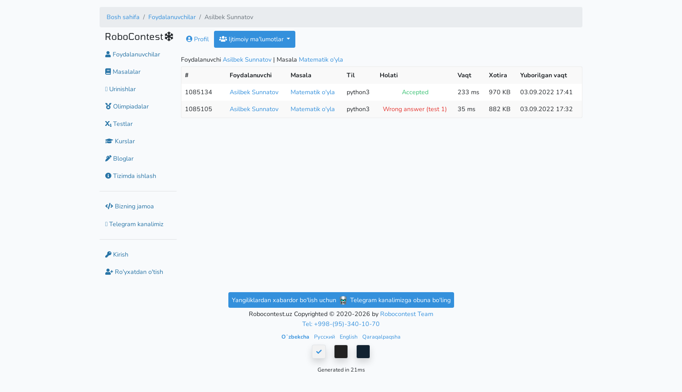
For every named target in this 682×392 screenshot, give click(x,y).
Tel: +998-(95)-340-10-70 (341, 324)
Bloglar (119, 158)
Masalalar (122, 71)
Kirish (116, 254)
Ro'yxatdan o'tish (134, 271)
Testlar (119, 123)
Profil (197, 39)
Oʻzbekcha (296, 336)
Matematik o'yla (321, 59)
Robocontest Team (406, 314)
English (349, 336)
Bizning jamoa (129, 206)
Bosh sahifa (123, 17)
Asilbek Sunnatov (247, 59)
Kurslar (120, 141)
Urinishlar (120, 89)
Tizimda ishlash (130, 175)
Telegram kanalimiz (134, 224)
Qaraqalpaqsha (381, 336)
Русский (325, 336)
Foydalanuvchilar (172, 17)
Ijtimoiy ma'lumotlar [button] (252, 39)
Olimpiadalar (127, 106)
